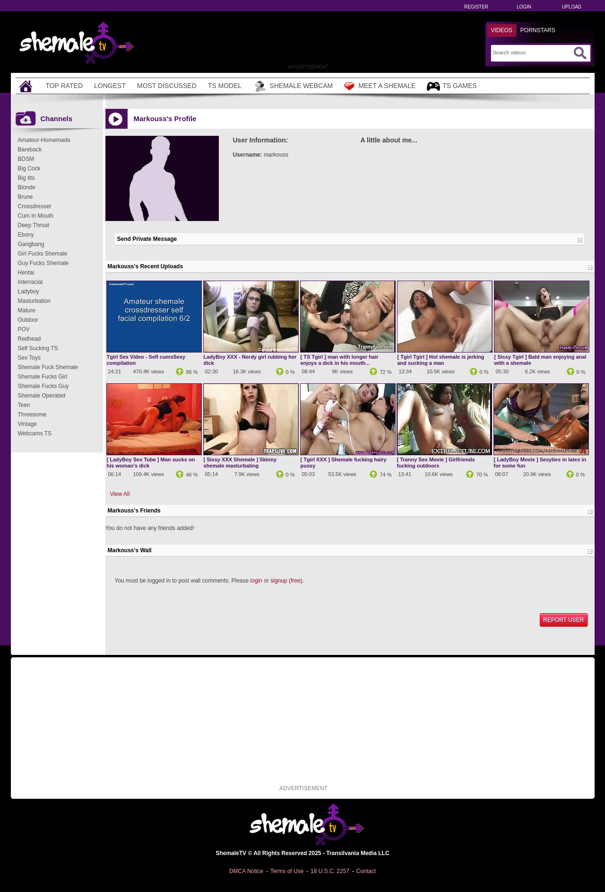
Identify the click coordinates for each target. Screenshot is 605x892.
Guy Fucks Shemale (43, 263)
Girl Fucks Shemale (43, 253)
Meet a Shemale (379, 86)
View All (120, 494)
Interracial (30, 282)
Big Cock (29, 168)
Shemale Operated (42, 395)
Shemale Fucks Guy (43, 386)
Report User (563, 620)
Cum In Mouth (35, 215)
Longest (110, 85)
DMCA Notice (246, 871)
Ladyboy (28, 291)
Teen (24, 405)
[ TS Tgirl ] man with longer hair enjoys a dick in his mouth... (340, 360)
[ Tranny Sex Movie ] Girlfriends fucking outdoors (436, 462)
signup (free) (286, 580)
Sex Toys (29, 357)
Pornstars (537, 30)
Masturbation (34, 301)
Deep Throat (34, 225)
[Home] (27, 86)
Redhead (29, 339)
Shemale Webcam (293, 86)
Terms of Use (287, 871)
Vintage (27, 424)
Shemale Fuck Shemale (48, 367)
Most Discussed (167, 85)
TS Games (451, 86)
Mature (26, 310)
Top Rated (64, 85)
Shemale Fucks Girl (43, 376)
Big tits (26, 178)
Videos (501, 30)
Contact (366, 871)
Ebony (26, 234)
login (256, 580)
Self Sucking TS (38, 348)
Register (476, 6)
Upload (571, 6)
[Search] (532, 53)
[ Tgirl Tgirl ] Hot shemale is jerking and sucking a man (441, 360)
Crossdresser (35, 206)
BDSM (26, 159)
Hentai (26, 272)
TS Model (225, 85)
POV (24, 329)
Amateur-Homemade (44, 140)
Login (524, 6)
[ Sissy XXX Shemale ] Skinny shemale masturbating (240, 462)
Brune (25, 197)
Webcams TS (35, 433)
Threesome (32, 414)
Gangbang (31, 244)
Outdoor (28, 320)
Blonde (26, 187)
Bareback (30, 149)
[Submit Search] (580, 53)
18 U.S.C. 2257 (330, 871)
